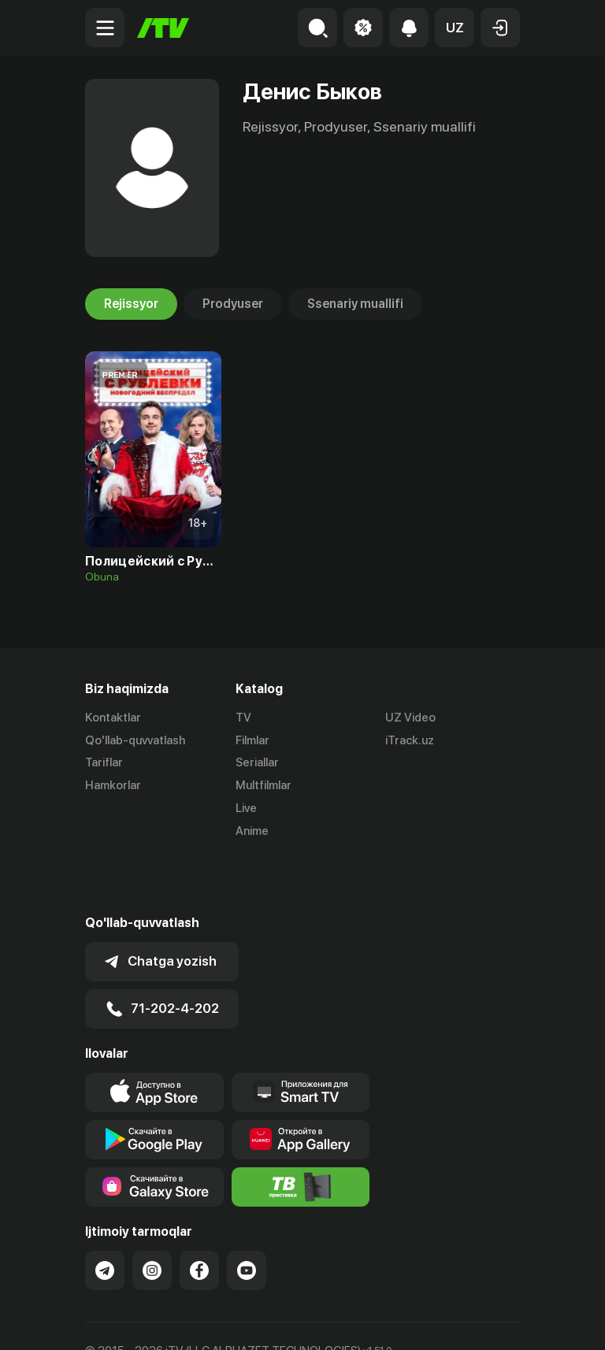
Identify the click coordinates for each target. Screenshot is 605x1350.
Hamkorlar (113, 785)
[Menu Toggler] (104, 27)
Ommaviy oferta (128, 1321)
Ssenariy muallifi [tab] (355, 304)
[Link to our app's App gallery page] (301, 1083)
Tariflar (104, 763)
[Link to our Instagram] (152, 1213)
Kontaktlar (113, 717)
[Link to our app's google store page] (154, 1083)
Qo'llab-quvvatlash (135, 740)
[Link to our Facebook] (199, 1213)
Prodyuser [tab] (233, 304)
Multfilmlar (263, 785)
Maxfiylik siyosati (235, 1321)
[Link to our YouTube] (246, 1213)
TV (243, 717)
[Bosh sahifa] (163, 28)
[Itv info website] (301, 1130)
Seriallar (257, 763)
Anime (252, 831)
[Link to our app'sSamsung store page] (154, 1130)
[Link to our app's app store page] (154, 1035)
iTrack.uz (409, 740)
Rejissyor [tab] (131, 304)
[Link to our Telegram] (104, 1213)
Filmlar (252, 740)
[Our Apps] (301, 1035)
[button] (454, 27)
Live (246, 808)
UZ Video (410, 717)
